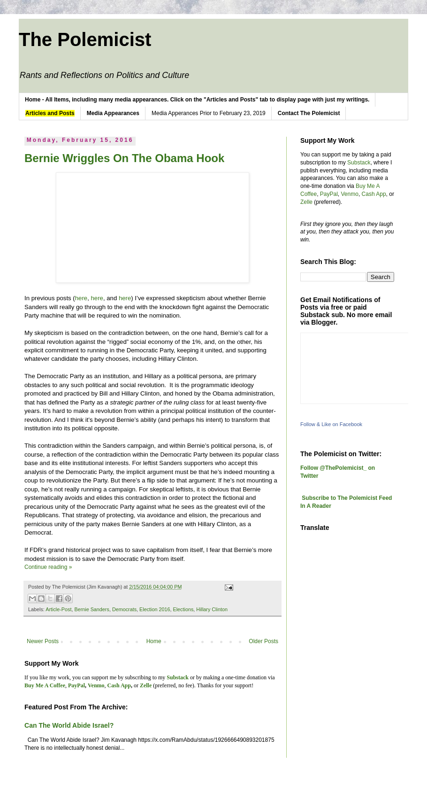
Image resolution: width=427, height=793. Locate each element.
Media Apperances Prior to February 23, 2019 (209, 113)
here (81, 298)
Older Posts (263, 641)
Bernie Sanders (91, 609)
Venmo (349, 194)
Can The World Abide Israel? (69, 725)
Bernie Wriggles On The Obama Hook (124, 158)
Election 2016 (154, 609)
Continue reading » (48, 567)
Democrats (124, 609)
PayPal (329, 194)
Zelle (306, 202)
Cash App (374, 194)
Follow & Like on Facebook (331, 424)
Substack (358, 162)
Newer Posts (43, 641)
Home (153, 641)
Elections (183, 609)
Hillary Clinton (212, 609)
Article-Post (58, 609)
